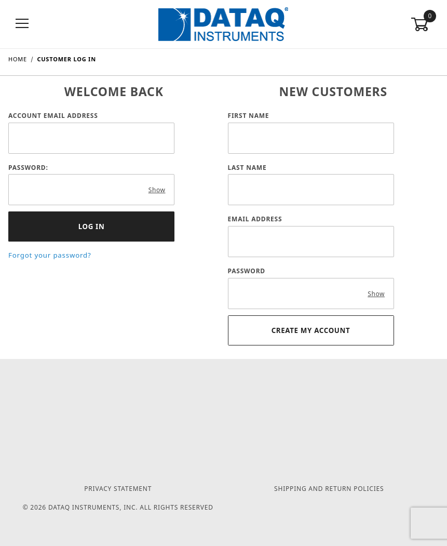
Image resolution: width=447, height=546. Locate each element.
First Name (248, 115)
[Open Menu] (22, 24)
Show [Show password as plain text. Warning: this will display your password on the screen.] (157, 189)
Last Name (247, 167)
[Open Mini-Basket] (425, 24)
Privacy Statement (118, 488)
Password (246, 271)
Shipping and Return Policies (329, 488)
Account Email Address (53, 115)
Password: (28, 167)
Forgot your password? (49, 255)
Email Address (255, 219)
